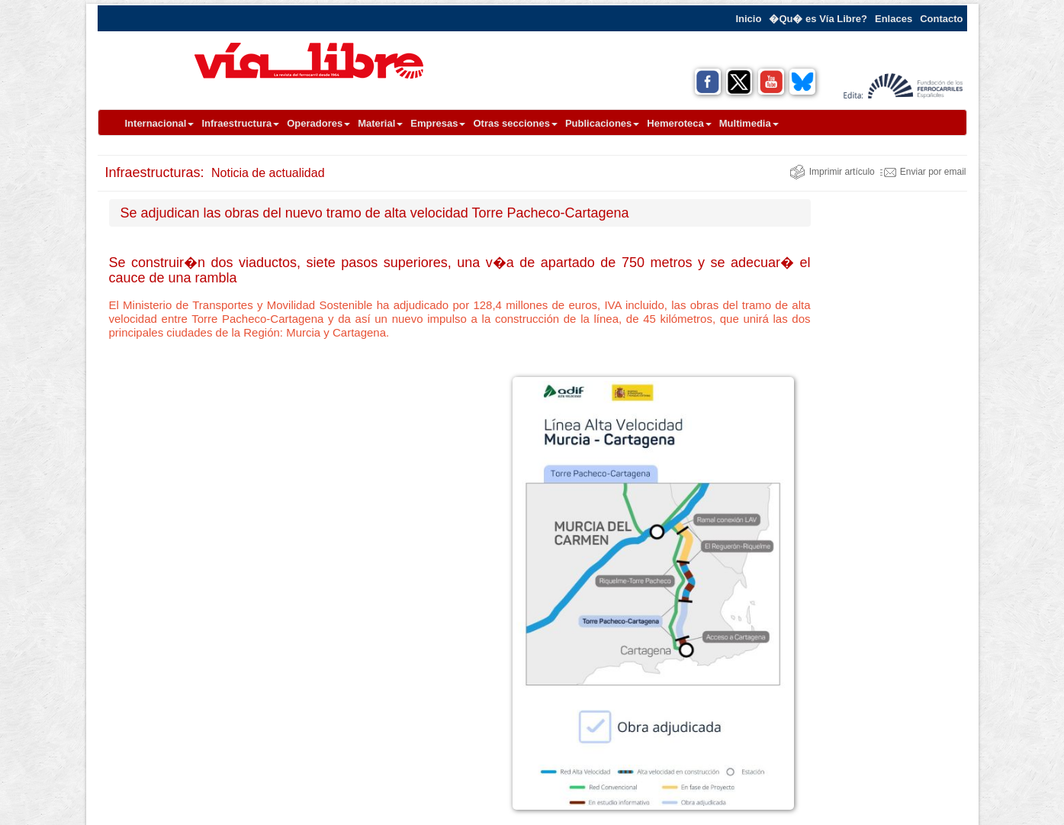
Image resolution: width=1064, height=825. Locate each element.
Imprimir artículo (832, 171)
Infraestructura (240, 123)
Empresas (437, 123)
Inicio (748, 18)
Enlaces (893, 18)
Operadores (318, 123)
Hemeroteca (679, 123)
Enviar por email (923, 171)
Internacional (159, 123)
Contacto (941, 18)
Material (380, 123)
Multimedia (749, 123)
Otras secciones (515, 123)
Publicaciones (602, 123)
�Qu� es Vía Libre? (818, 18)
